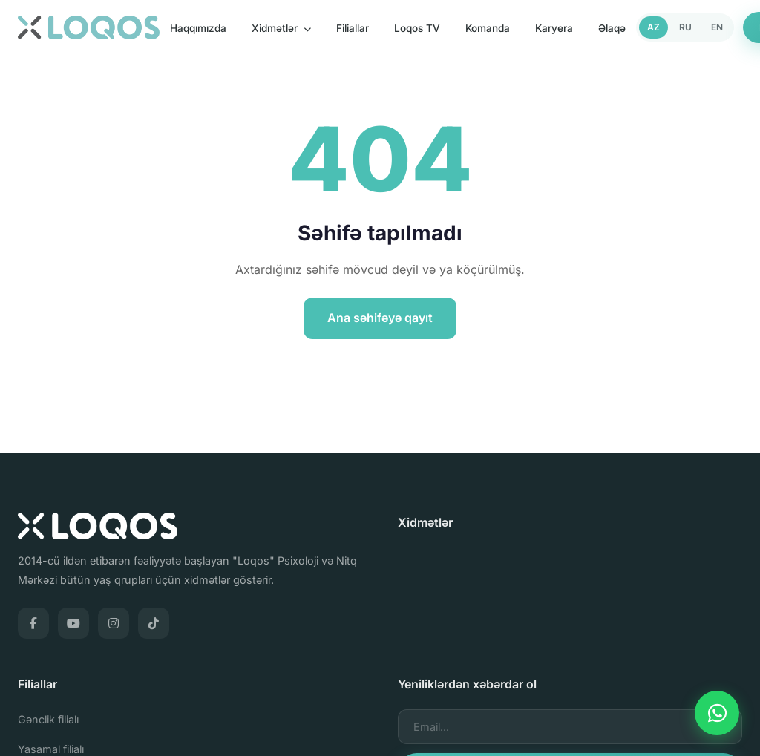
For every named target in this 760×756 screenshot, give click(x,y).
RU (685, 27)
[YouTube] (73, 623)
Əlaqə (612, 28)
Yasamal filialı (51, 749)
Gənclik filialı (48, 719)
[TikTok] (153, 623)
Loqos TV (417, 28)
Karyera (554, 28)
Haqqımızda (198, 28)
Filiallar (352, 28)
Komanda (487, 28)
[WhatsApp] (717, 713)
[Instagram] (113, 623)
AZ (653, 27)
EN (717, 27)
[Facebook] (33, 623)
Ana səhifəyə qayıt (380, 317)
